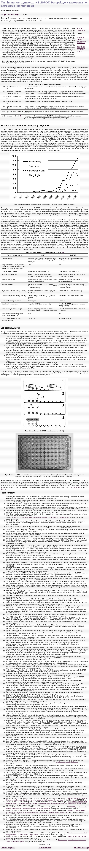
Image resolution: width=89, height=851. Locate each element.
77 (79, 487)
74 (71, 487)
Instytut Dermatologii (10, 14)
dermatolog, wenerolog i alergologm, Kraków (81, 48)
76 (76, 487)
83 (2, 489)
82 (87, 487)
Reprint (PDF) (81, 30)
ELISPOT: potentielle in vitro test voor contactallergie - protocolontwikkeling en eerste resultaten (46, 808)
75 (74, 487)
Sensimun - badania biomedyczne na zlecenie (81, 40)
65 (63, 252)
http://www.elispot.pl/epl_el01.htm (67, 762)
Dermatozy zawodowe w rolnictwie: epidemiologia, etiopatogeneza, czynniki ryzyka (41, 517)
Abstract (80, 28)
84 (4, 489)
